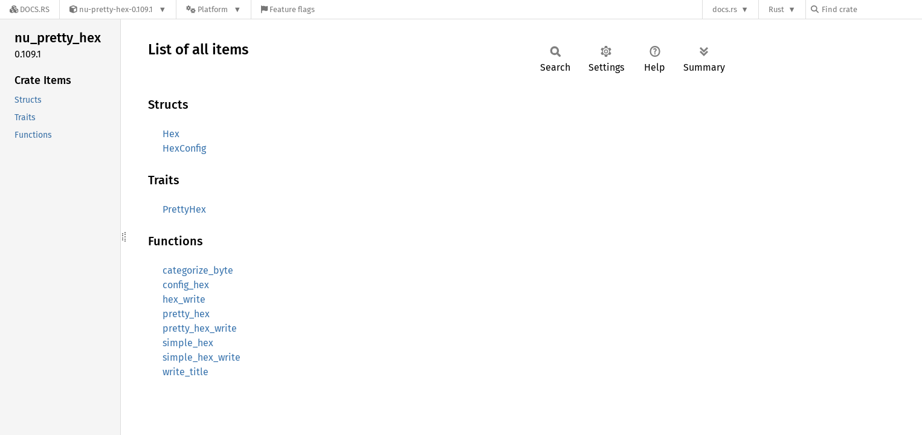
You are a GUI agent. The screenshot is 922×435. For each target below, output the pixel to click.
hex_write (184, 299)
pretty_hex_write (200, 328)
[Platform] (213, 9)
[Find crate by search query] (871, 9)
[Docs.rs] (29, 9)
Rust (776, 9)
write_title (185, 372)
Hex (171, 134)
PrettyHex (184, 209)
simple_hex (188, 343)
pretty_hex (186, 314)
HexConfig (184, 148)
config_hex (186, 285)
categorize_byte (198, 270)
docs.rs (724, 9)
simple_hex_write (201, 357)
